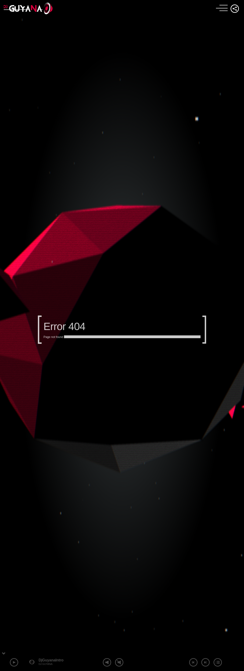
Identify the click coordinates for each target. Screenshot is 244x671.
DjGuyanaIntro (51, 660)
